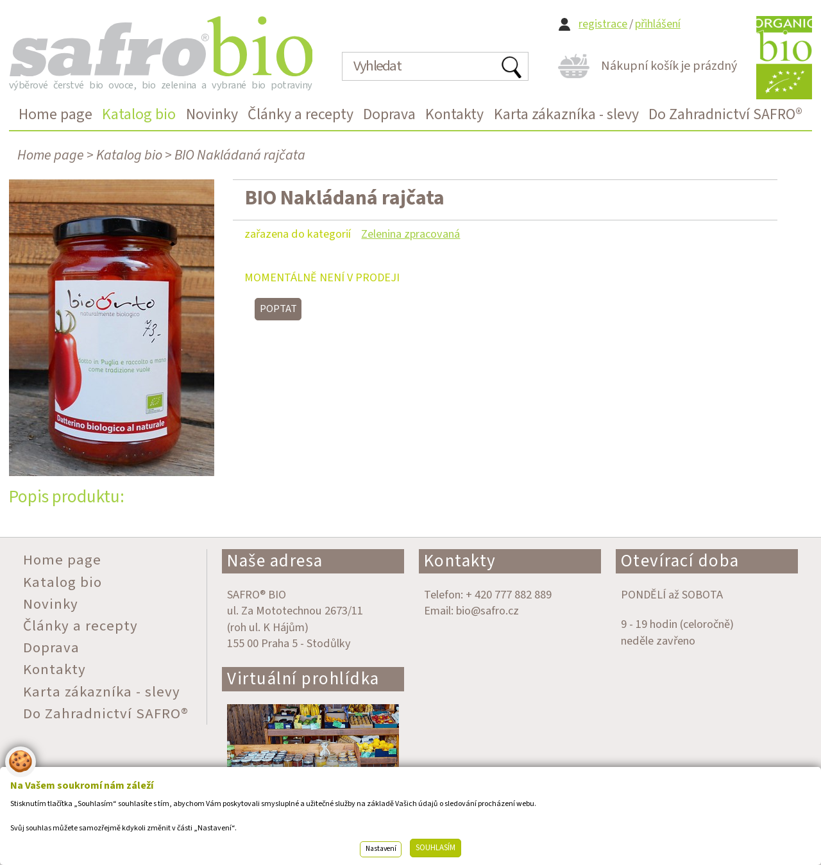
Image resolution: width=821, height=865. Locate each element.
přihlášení (658, 24)
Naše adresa (275, 560)
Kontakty (460, 560)
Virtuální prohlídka (303, 678)
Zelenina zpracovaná (410, 234)
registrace (603, 24)
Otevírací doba (680, 560)
